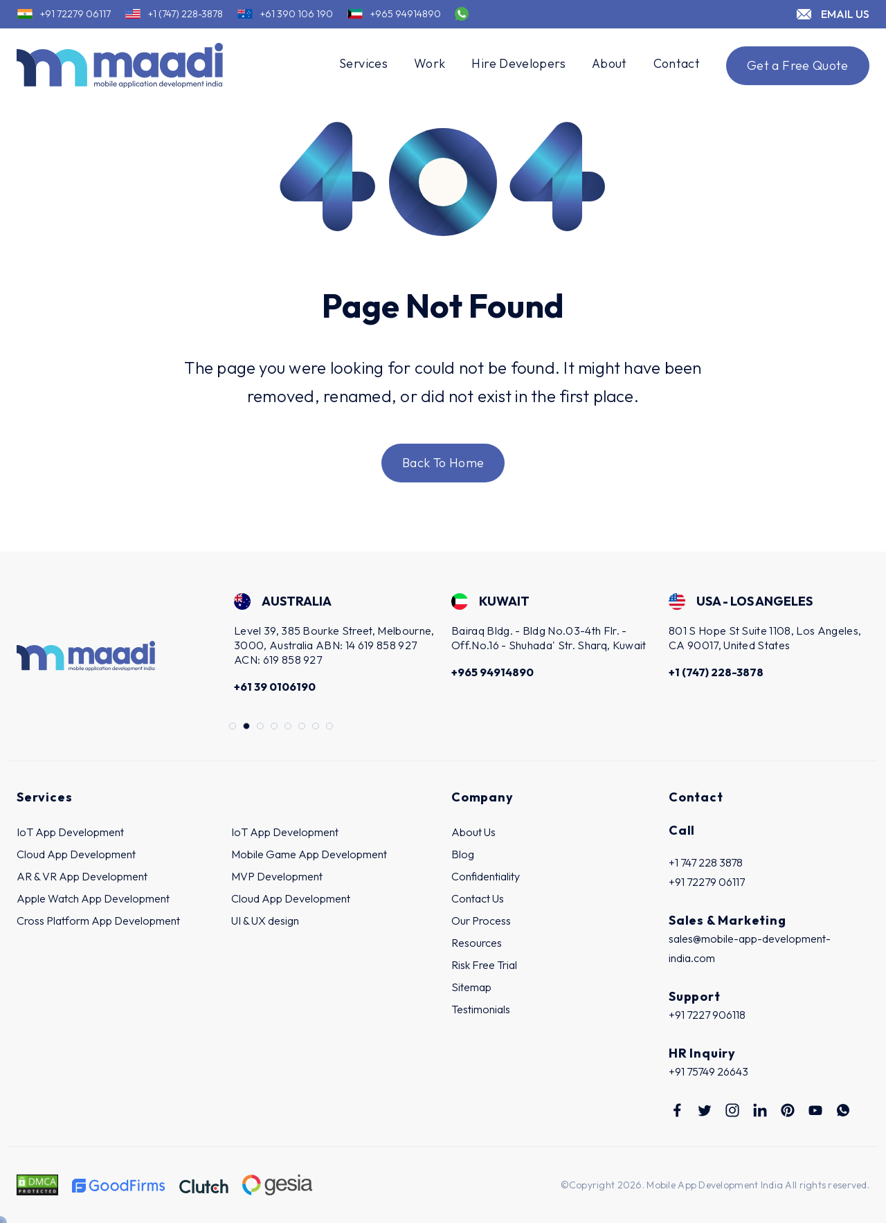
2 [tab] (247, 726)
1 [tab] (233, 726)
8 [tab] (330, 726)
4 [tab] (274, 726)
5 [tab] (288, 726)
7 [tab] (316, 726)
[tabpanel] (334, 645)
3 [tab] (260, 726)
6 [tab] (302, 726)
